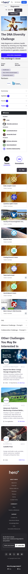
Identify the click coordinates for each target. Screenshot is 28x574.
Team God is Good (8, 275)
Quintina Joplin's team (10, 203)
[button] (2, 2)
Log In (24, 2)
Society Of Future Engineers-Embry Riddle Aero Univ (15, 221)
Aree (7, 120)
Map (21, 169)
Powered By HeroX (8, 75)
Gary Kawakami (11, 145)
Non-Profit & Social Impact (10, 72)
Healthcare (6, 69)
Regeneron (15, 6)
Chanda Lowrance (12, 124)
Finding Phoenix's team (10, 257)
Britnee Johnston (11, 141)
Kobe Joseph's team (9, 185)
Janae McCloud (11, 134)
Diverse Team (7, 239)
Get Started (17, 2)
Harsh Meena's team (9, 293)
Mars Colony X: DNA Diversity (12, 311)
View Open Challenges (14, 55)
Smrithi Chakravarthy (13, 148)
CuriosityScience (11, 130)
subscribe (20, 545)
